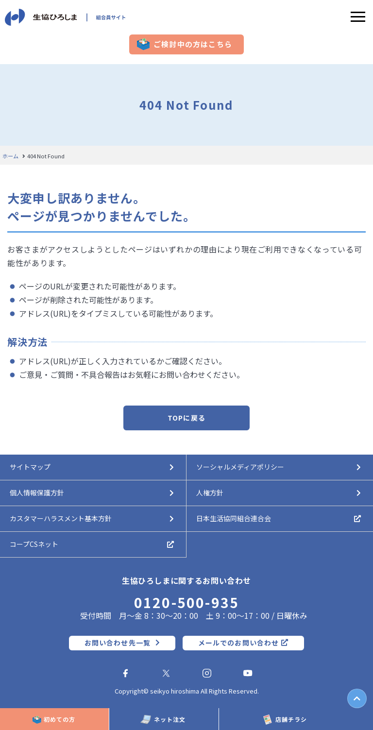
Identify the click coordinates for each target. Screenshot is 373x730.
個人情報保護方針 (37, 492)
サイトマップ (30, 467)
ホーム (10, 156)
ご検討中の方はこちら (192, 44)
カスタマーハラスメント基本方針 (61, 518)
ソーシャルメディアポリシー (240, 467)
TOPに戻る (186, 418)
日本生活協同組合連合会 (233, 518)
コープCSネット (34, 544)
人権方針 (209, 492)
